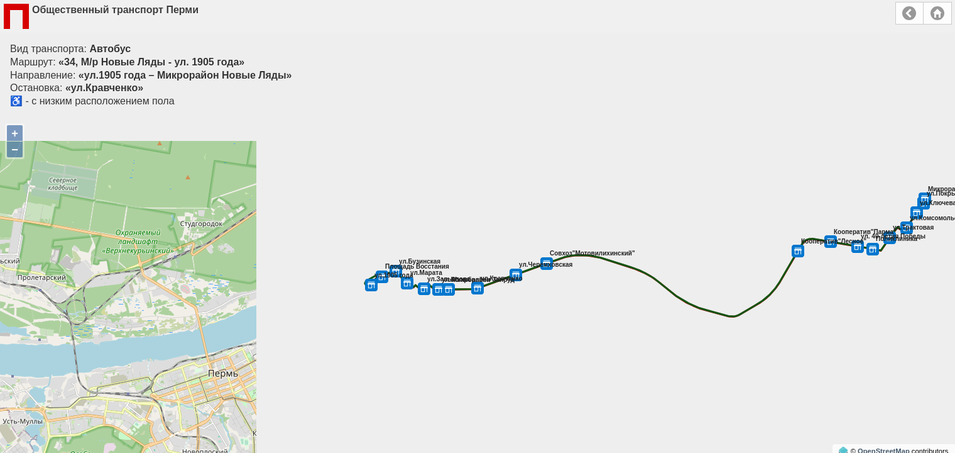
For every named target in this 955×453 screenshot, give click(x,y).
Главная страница (937, 13)
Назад (909, 13)
